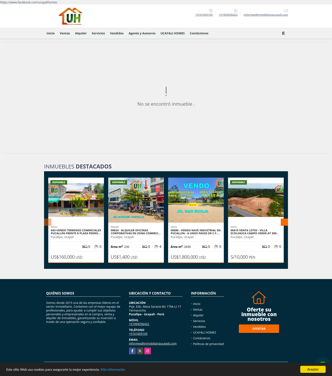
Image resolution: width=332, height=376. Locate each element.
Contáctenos (199, 33)
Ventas (65, 33)
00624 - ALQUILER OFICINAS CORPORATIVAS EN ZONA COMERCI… (136, 232)
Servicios (98, 33)
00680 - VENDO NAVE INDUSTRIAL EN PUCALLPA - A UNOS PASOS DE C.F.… (196, 232)
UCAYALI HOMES (172, 33)
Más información (113, 370)
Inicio (51, 33)
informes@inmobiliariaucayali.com (153, 343)
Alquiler (81, 33)
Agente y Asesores (142, 33)
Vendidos (116, 33)
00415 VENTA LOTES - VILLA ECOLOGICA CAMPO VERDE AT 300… (255, 232)
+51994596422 (228, 15)
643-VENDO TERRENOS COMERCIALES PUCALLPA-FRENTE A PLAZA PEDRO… (76, 232)
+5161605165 (204, 15)
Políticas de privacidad (208, 344)
